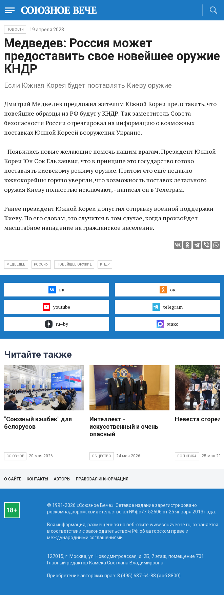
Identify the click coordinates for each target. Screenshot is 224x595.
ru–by (56, 324)
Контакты (37, 479)
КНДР (105, 264)
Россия (41, 264)
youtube (56, 306)
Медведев (16, 264)
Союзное (15, 456)
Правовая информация (102, 479)
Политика (187, 456)
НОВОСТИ (15, 29)
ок (168, 289)
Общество (101, 456)
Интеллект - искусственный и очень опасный (123, 426)
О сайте (12, 479)
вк (56, 289)
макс (167, 324)
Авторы (62, 479)
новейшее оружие (74, 264)
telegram (167, 306)
